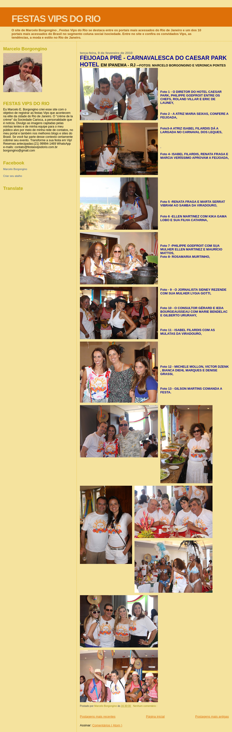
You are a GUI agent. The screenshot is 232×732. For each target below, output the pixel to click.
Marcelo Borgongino (15, 169)
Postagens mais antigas (212, 716)
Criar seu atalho (12, 175)
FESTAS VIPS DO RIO (56, 18)
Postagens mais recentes (98, 716)
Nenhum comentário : (145, 706)
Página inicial (155, 716)
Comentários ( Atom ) (107, 725)
